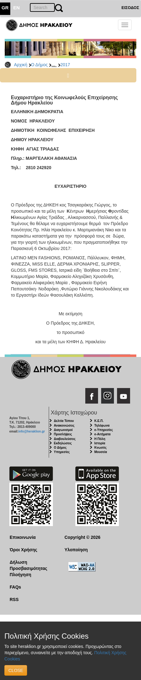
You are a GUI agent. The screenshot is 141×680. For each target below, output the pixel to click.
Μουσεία (100, 452)
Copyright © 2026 (82, 537)
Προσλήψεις (63, 434)
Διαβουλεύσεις (65, 439)
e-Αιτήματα (102, 434)
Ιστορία (99, 443)
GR (5, 7)
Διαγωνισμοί (63, 430)
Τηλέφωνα (102, 425)
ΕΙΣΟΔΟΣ (130, 7)
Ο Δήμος (39, 64)
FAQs (15, 587)
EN (16, 7)
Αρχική (20, 64)
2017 (65, 64)
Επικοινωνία (23, 537)
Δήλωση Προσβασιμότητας (28, 565)
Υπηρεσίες (62, 452)
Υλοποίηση (76, 549)
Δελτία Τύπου (64, 421)
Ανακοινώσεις (64, 425)
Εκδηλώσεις (63, 443)
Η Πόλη (99, 439)
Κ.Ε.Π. (98, 421)
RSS (14, 599)
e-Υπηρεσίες (103, 430)
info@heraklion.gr (31, 431)
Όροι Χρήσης (23, 549)
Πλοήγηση (20, 574)
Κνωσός (100, 447)
